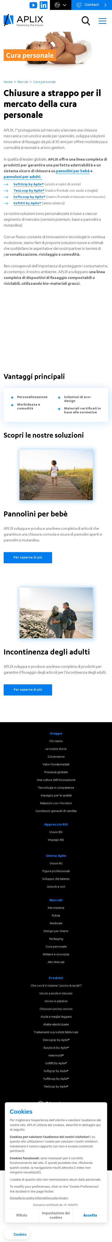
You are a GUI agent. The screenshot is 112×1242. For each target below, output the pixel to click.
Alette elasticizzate (56, 1024)
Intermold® (56, 1055)
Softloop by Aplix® (56, 1079)
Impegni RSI (56, 840)
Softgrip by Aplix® (56, 1071)
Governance (56, 757)
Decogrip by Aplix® (56, 1040)
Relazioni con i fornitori (56, 803)
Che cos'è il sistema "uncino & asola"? (56, 986)
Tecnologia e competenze (56, 788)
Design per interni (56, 931)
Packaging (56, 939)
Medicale (56, 923)
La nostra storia (56, 749)
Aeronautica (56, 908)
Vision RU (56, 863)
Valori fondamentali (56, 764)
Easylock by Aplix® (56, 1048)
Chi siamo (56, 741)
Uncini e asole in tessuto (56, 993)
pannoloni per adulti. (23, 177)
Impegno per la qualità (56, 795)
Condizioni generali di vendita (56, 811)
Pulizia (56, 915)
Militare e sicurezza (56, 954)
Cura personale (56, 946)
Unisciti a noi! (56, 887)
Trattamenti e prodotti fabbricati (56, 1032)
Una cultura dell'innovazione (56, 780)
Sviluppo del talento (56, 879)
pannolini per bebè (73, 171)
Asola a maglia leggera (56, 1017)
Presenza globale (56, 772)
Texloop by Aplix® (56, 1086)
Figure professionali (56, 871)
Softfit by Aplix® (56, 1063)
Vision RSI (56, 832)
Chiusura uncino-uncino (56, 1009)
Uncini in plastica (56, 1001)
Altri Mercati (56, 962)
